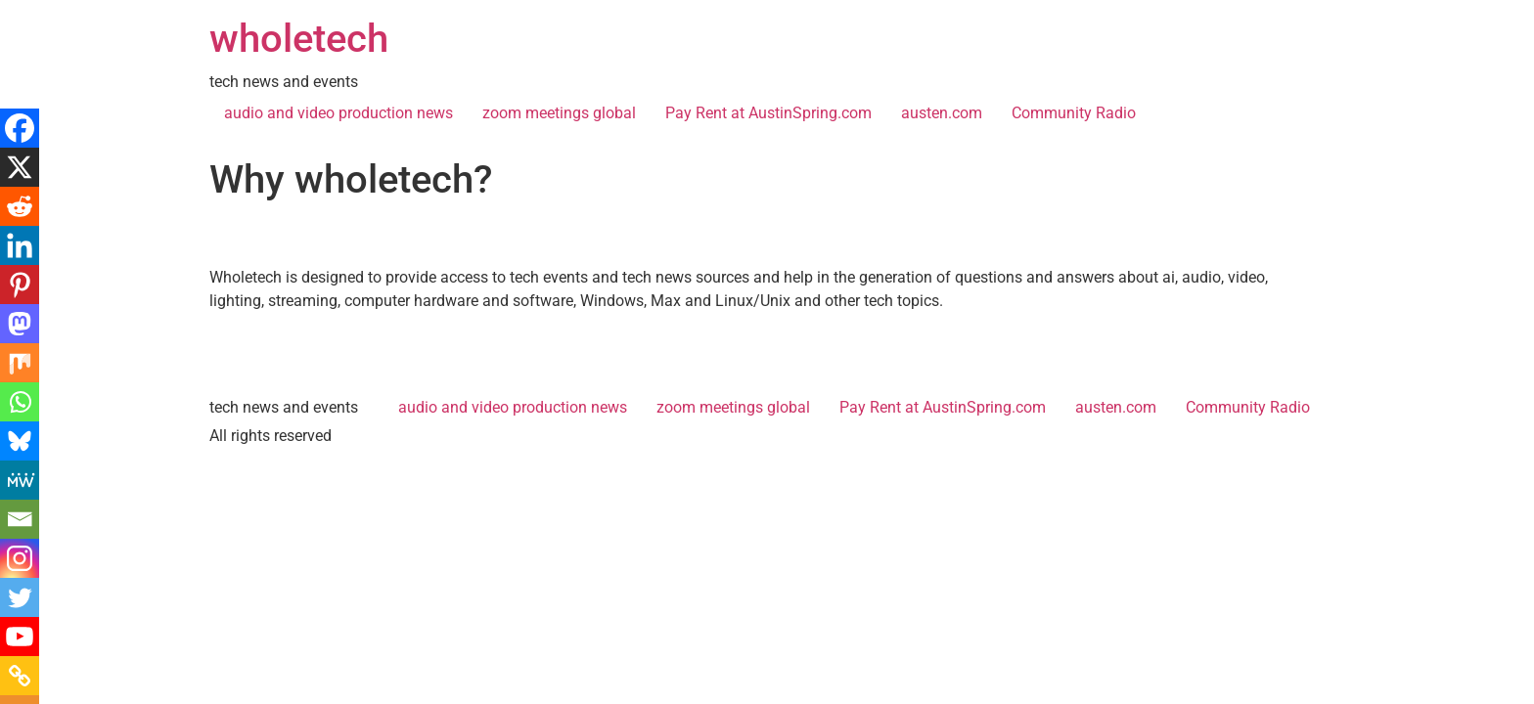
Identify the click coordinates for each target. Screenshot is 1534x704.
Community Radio (1074, 113)
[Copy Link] (19, 675)
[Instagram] (19, 558)
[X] (19, 167)
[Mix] (19, 362)
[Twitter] (19, 597)
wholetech (298, 39)
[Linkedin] (19, 245)
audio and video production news (338, 113)
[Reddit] (19, 206)
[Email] (19, 519)
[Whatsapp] (19, 401)
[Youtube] (19, 636)
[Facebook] (19, 128)
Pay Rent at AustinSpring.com (768, 113)
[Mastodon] (19, 323)
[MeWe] (19, 480)
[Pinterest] (19, 284)
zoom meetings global (559, 113)
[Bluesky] (19, 441)
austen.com (941, 113)
